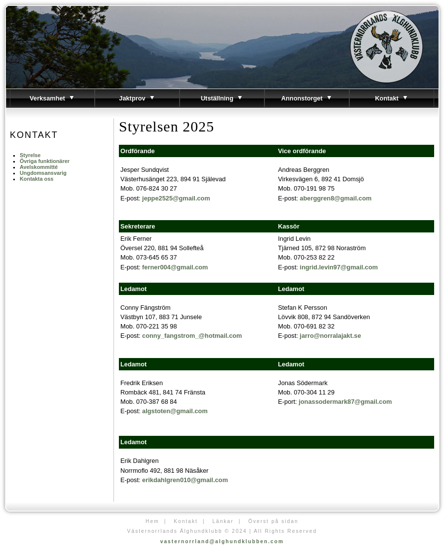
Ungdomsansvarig (43, 173)
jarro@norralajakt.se (330, 335)
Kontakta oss (36, 179)
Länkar (222, 521)
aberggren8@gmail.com (335, 198)
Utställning (222, 98)
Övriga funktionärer (45, 161)
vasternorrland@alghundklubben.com (222, 541)
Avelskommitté (39, 167)
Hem (152, 521)
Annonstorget (307, 98)
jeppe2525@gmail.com (176, 198)
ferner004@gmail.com (175, 267)
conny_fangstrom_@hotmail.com (192, 335)
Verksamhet (52, 98)
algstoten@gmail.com (175, 411)
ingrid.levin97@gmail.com (339, 267)
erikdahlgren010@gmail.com (185, 480)
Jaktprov (137, 98)
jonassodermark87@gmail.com (345, 401)
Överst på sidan (273, 521)
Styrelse (30, 155)
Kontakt (391, 98)
